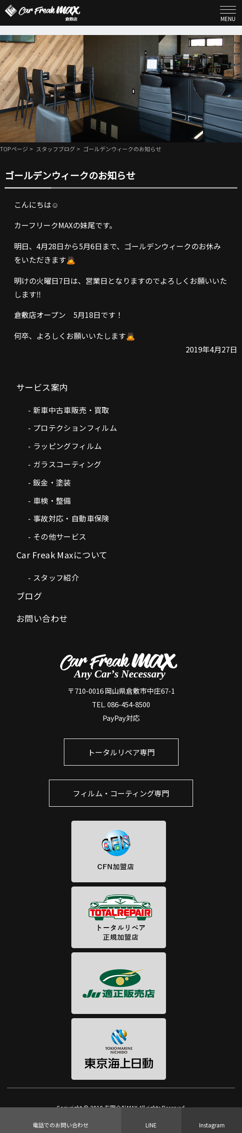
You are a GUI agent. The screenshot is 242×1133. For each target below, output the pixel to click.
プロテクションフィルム (75, 427)
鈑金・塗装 (52, 482)
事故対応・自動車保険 (71, 518)
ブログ (29, 596)
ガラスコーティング (67, 464)
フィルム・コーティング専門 (121, 793)
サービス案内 (42, 387)
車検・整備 (52, 500)
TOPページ (14, 149)
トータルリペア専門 (121, 752)
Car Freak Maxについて (62, 555)
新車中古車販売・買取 (71, 409)
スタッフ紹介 (56, 577)
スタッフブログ (55, 149)
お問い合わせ (42, 618)
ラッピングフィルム (67, 445)
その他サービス (60, 536)
